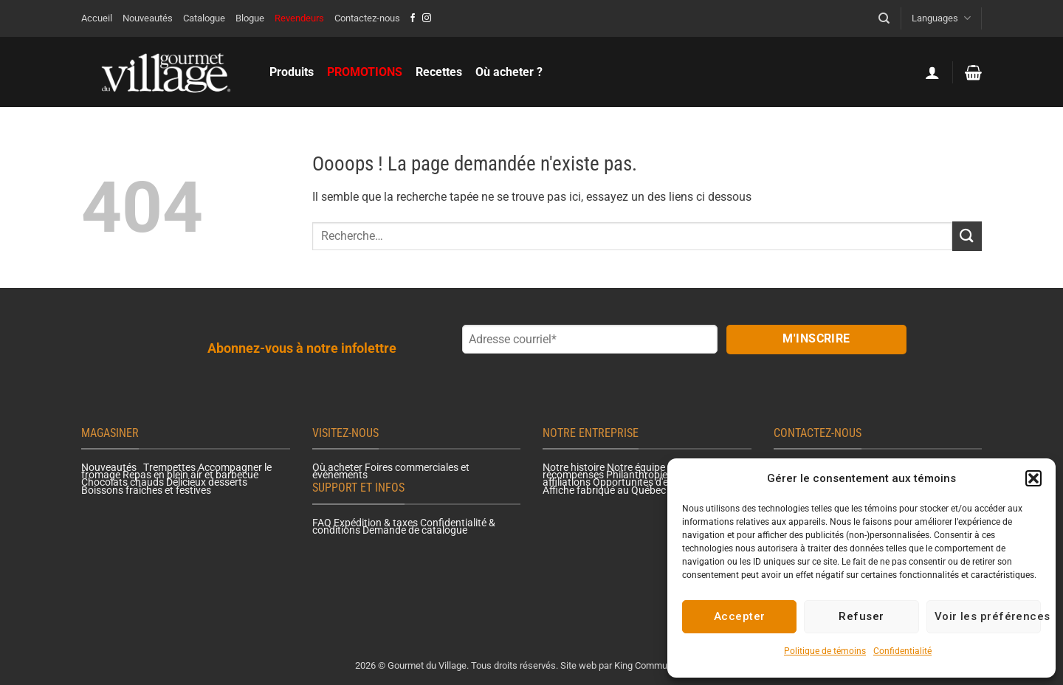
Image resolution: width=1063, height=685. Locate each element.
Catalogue (204, 18)
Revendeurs (299, 18)
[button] (1033, 478)
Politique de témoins (825, 651)
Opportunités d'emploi (643, 482)
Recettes (439, 72)
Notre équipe (636, 467)
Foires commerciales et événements (390, 471)
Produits (291, 72)
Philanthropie (636, 475)
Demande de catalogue (414, 530)
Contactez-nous (367, 18)
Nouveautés (148, 18)
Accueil (96, 18)
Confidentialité (902, 651)
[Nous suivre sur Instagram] (426, 18)
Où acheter (337, 467)
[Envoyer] (967, 235)
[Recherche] (884, 18)
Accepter (740, 616)
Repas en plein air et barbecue (190, 475)
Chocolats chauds (122, 482)
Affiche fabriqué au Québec (604, 490)
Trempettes (169, 467)
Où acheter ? (509, 72)
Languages (941, 18)
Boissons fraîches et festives (146, 490)
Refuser (861, 616)
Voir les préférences (988, 616)
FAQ (321, 523)
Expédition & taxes (376, 523)
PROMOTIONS (364, 72)
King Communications (660, 665)
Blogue (249, 18)
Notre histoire (574, 467)
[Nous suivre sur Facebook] (412, 18)
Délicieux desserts (206, 482)
